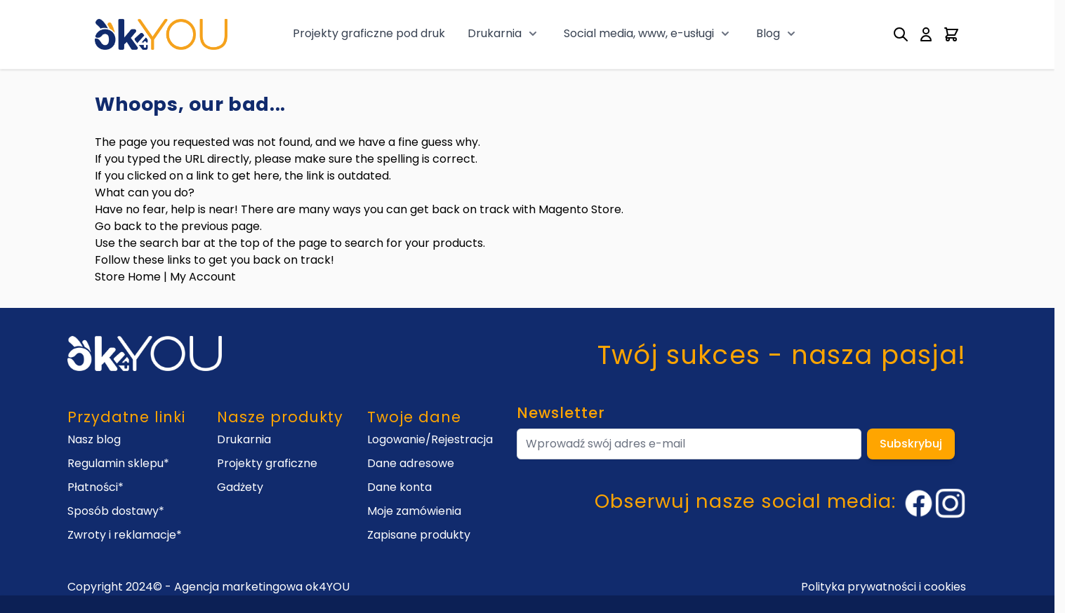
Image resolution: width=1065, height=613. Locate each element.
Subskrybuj (911, 444)
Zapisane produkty (418, 535)
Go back (118, 226)
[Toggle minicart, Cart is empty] (951, 34)
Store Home (128, 277)
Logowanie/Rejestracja (430, 439)
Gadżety (240, 487)
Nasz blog (94, 439)
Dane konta (399, 487)
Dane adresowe (410, 463)
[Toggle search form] (900, 34)
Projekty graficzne (267, 463)
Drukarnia (495, 33)
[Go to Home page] (161, 34)
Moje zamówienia (414, 511)
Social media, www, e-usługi (639, 33)
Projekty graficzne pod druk (369, 33)
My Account (203, 277)
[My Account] (926, 34)
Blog (768, 33)
